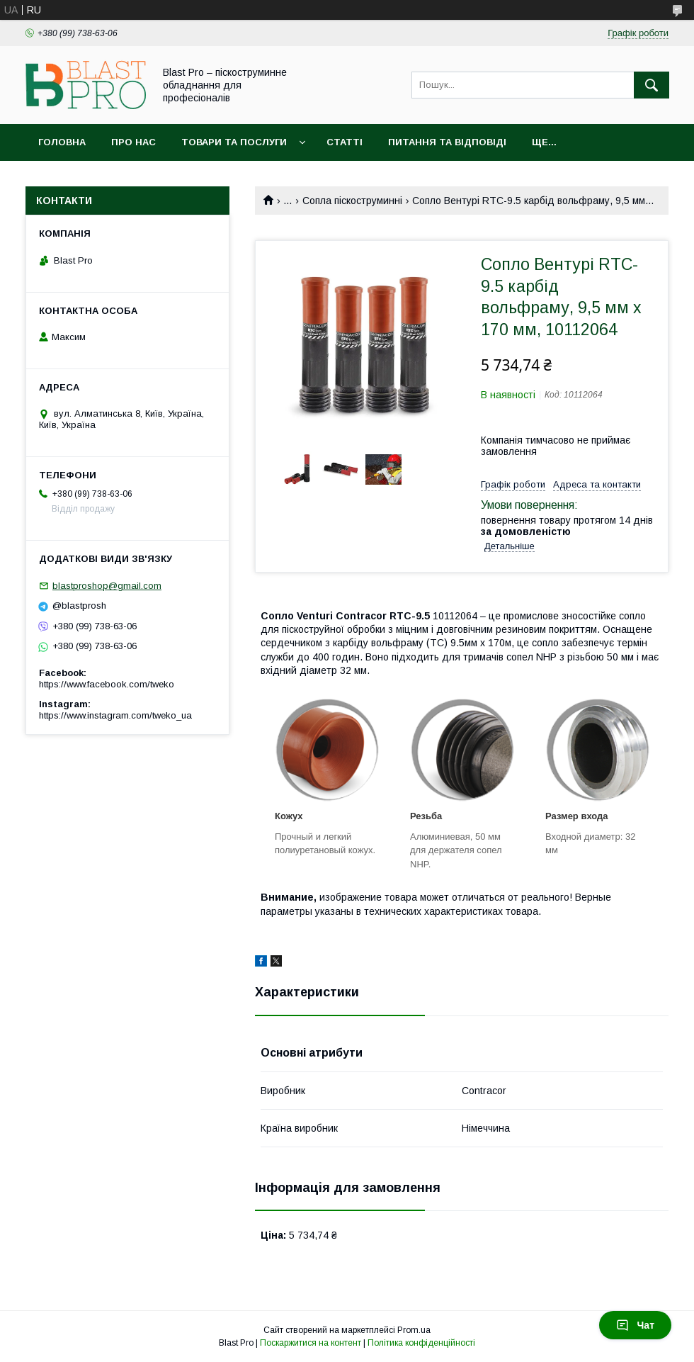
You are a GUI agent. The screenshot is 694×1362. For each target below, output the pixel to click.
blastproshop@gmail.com (106, 585)
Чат (635, 1325)
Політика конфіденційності (421, 1343)
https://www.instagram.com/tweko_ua (115, 715)
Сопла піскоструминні (352, 200)
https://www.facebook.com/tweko (106, 684)
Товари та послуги (234, 142)
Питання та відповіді (447, 142)
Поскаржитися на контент (310, 1343)
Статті (344, 142)
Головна (62, 142)
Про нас (133, 142)
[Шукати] (651, 85)
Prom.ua (414, 1330)
